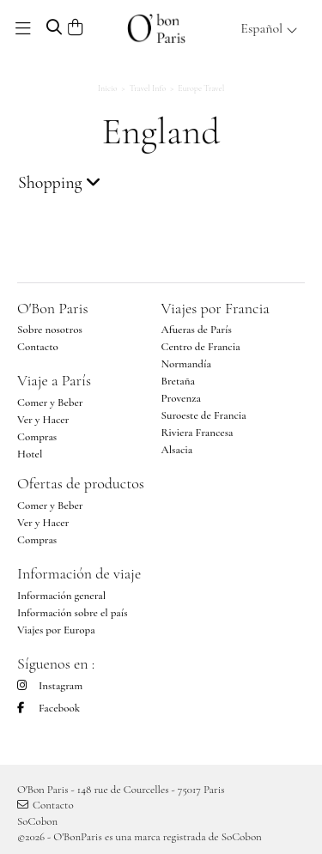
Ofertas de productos (80, 483)
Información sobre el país (72, 613)
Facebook (48, 708)
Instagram (49, 686)
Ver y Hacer (43, 420)
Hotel (29, 454)
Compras (37, 437)
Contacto (37, 347)
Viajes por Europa (56, 630)
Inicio (108, 88)
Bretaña (178, 381)
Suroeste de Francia (203, 415)
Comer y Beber (50, 402)
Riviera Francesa (197, 432)
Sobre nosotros (49, 329)
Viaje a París (54, 380)
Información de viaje (79, 573)
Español (269, 28)
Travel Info (148, 88)
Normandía (186, 364)
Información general (61, 596)
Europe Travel (201, 88)
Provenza (181, 398)
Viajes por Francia (215, 308)
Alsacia (177, 450)
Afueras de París (196, 329)
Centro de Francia (200, 347)
